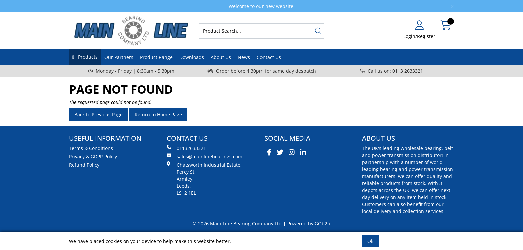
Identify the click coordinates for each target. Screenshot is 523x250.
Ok (370, 241)
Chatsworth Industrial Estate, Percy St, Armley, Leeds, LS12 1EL (204, 178)
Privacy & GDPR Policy (93, 156)
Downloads (191, 57)
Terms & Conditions (91, 148)
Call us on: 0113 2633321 (391, 71)
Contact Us (269, 57)
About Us (221, 57)
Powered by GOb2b (308, 223)
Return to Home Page (158, 114)
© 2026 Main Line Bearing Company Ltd (237, 223)
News (244, 57)
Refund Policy (84, 165)
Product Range (156, 57)
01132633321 (186, 148)
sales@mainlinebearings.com (204, 156)
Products (87, 57)
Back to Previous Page (98, 114)
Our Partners (118, 57)
